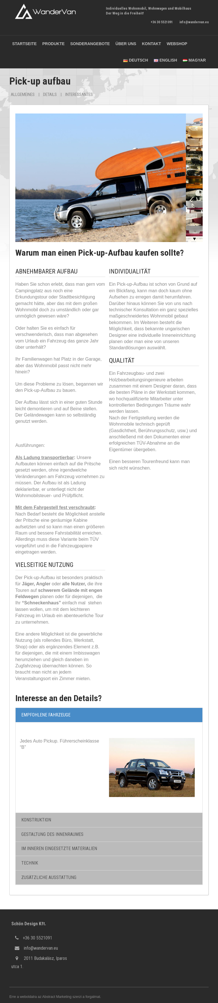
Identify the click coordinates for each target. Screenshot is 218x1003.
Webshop (174, 43)
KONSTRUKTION (33, 815)
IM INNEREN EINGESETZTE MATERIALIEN (56, 844)
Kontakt (148, 43)
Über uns (123, 43)
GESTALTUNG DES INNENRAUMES (49, 829)
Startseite (21, 43)
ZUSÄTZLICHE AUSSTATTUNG (46, 873)
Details (47, 94)
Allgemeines (20, 94)
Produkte (50, 43)
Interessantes (76, 94)
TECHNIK (26, 858)
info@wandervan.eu (196, 22)
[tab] (109, 709)
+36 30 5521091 (165, 22)
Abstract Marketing (56, 993)
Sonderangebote (87, 43)
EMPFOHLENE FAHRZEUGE (43, 708)
